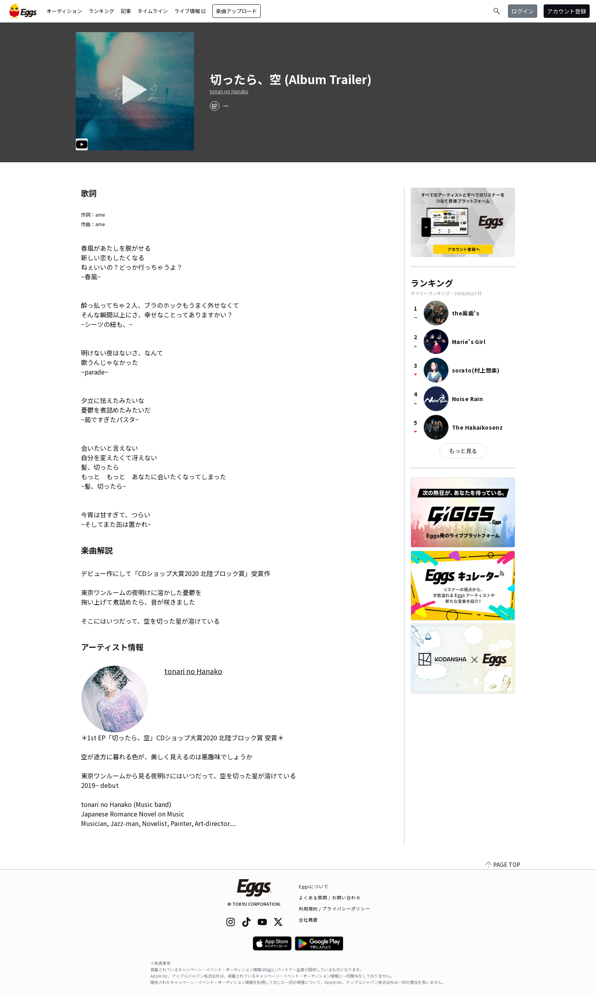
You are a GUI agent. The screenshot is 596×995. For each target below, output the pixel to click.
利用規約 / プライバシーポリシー (335, 908)
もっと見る (463, 451)
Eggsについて (314, 886)
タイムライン (152, 11)
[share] (214, 106)
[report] (226, 106)
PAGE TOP (502, 864)
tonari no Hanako (229, 91)
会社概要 (308, 919)
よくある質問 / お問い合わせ (330, 897)
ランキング (101, 11)
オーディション (64, 11)
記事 (126, 11)
